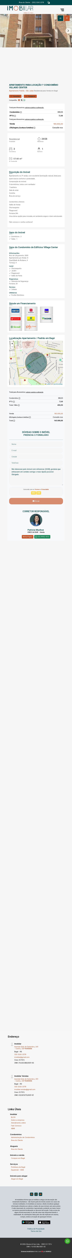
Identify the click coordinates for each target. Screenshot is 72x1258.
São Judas (30, 91)
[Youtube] (40, 1194)
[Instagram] (36, 1194)
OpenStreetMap (57, 384)
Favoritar (15, 96)
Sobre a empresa (17, 1120)
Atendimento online (18, 1123)
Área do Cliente (24, 2)
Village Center (51, 247)
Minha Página (27, 537)
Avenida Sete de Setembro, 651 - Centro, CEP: (26, 1080)
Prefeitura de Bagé (18, 1167)
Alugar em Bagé (17, 1179)
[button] (48, 2)
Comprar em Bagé (18, 1158)
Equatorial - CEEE (17, 1170)
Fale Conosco (16, 1126)
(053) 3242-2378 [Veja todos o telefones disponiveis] (38, 2)
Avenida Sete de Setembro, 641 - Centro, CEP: (26, 1048)
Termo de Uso (36, 1231)
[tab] (60, 18)
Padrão (21, 91)
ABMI (13, 1128)
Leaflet (48, 384)
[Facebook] (31, 1194)
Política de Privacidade (36, 1229)
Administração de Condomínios (23, 1137)
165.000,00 (58, 124)
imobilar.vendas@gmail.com (24, 1089)
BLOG (13, 1117)
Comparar (30, 96)
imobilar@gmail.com (21, 1057)
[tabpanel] (36, 30)
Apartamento (14, 91)
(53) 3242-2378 (20, 1054)
